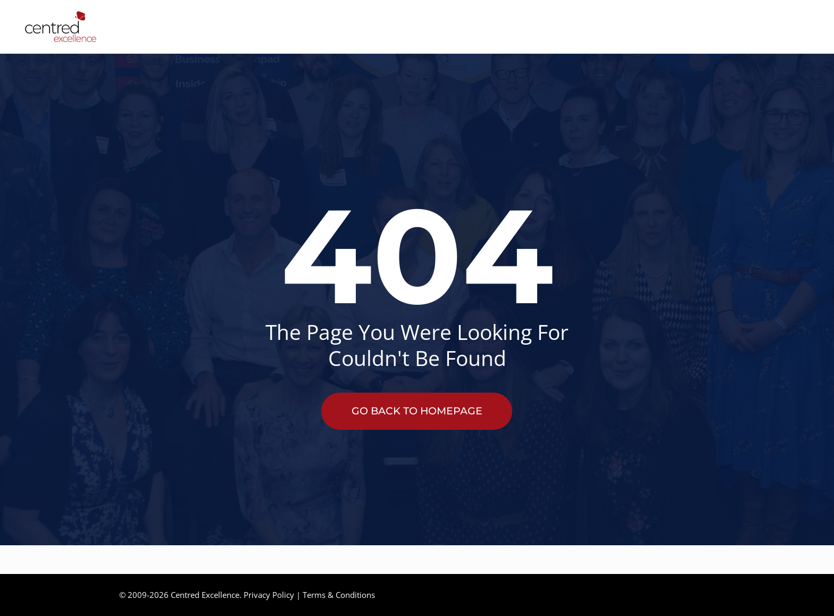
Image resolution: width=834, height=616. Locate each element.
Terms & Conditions (339, 594)
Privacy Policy (269, 594)
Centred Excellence (205, 594)
